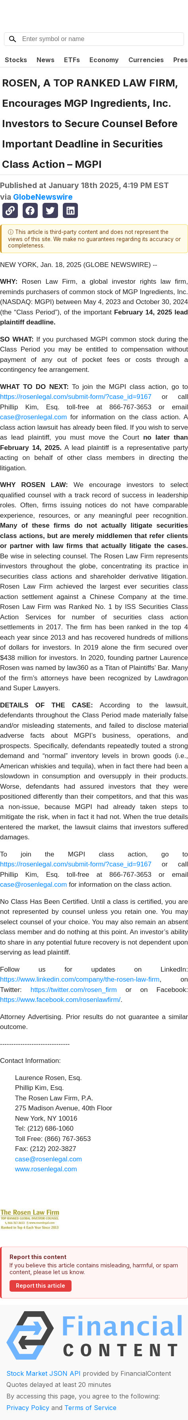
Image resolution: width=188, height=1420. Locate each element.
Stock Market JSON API (43, 1373)
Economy (104, 60)
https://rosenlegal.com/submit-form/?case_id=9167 (75, 397)
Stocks (16, 60)
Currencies (146, 60)
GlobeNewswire (43, 197)
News (45, 60)
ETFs (72, 60)
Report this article (40, 1286)
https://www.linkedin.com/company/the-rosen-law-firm (80, 979)
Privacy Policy (27, 1408)
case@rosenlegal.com (33, 417)
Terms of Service (90, 1408)
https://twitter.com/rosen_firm (74, 990)
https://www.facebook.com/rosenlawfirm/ (60, 1000)
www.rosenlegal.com (46, 1169)
